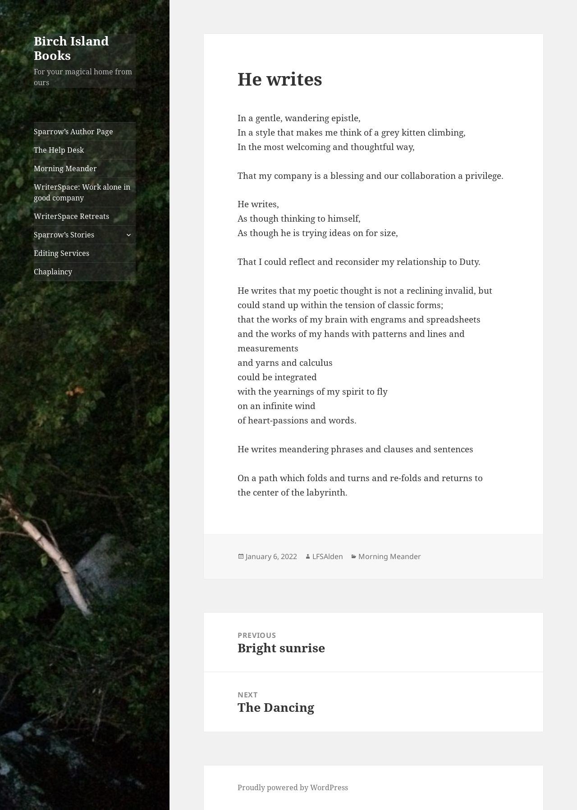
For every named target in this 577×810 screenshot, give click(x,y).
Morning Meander (65, 168)
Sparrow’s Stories (64, 235)
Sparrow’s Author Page (73, 132)
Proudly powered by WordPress (293, 787)
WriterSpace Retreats (71, 216)
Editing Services (61, 253)
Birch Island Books (71, 48)
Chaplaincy (53, 272)
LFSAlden (327, 556)
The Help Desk (59, 150)
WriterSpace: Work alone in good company (82, 192)
